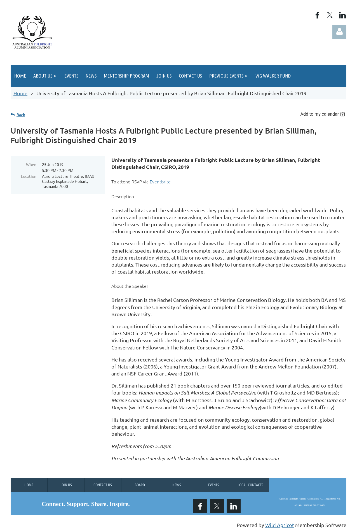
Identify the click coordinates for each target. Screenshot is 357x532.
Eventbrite (160, 181)
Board (140, 484)
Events (213, 484)
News (176, 484)
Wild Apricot (279, 525)
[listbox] (323, 114)
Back (21, 114)
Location (28, 176)
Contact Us (102, 484)
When (31, 164)
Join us (66, 484)
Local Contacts (250, 484)
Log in (339, 32)
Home (20, 93)
